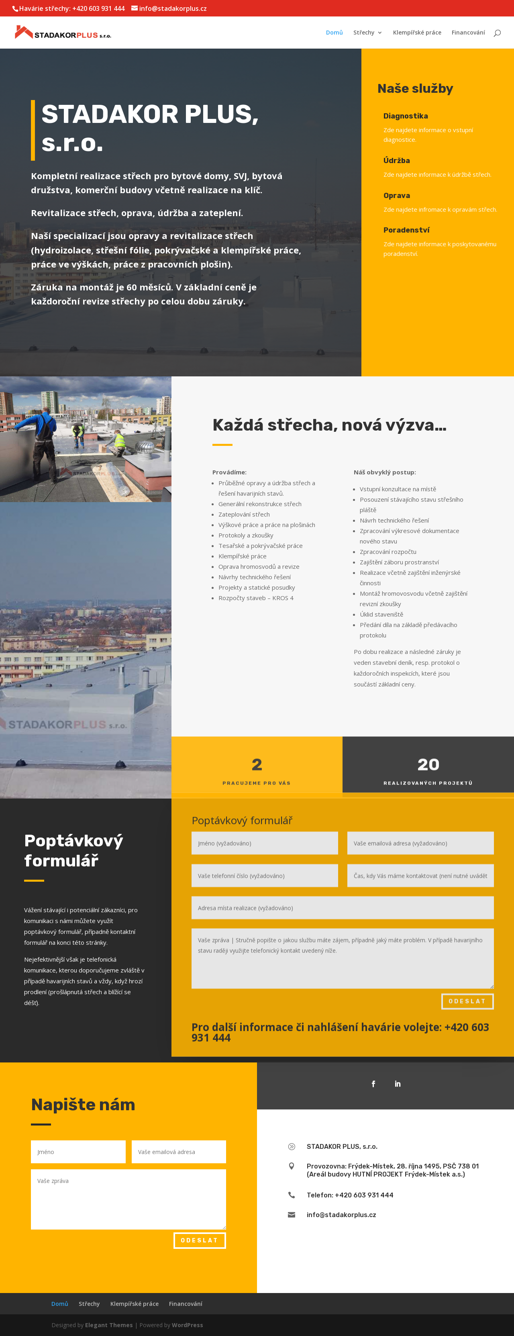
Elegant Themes (109, 1325)
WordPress (187, 1325)
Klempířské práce (417, 33)
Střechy (364, 33)
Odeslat (468, 958)
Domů (334, 33)
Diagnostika (410, 116)
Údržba (409, 160)
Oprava (413, 195)
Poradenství (422, 230)
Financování (468, 33)
